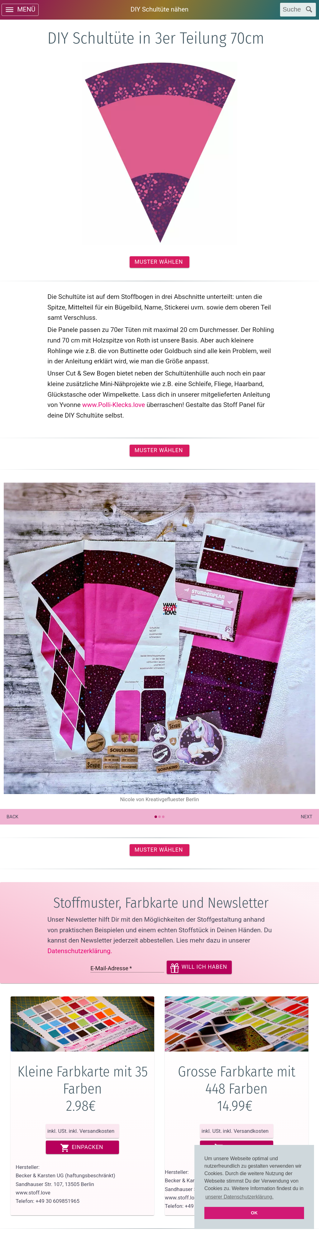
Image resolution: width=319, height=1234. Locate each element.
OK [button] (254, 1212)
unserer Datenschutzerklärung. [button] (239, 1196)
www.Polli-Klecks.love (113, 405)
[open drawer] (20, 10)
